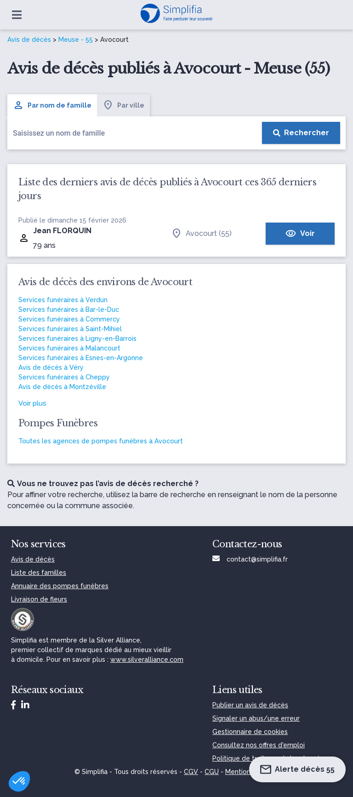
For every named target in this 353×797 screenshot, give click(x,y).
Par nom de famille (52, 105)
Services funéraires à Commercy (69, 319)
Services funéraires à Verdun (63, 300)
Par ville (123, 105)
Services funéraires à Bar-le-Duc (68, 309)
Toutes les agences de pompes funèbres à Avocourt (100, 441)
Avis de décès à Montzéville (62, 386)
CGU (212, 771)
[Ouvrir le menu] (17, 14)
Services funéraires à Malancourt (69, 348)
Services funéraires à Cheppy (64, 377)
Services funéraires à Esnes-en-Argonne (80, 357)
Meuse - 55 (75, 39)
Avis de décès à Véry (51, 367)
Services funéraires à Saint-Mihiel (70, 329)
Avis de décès (29, 39)
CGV (191, 771)
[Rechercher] (301, 133)
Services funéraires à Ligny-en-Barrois (77, 338)
